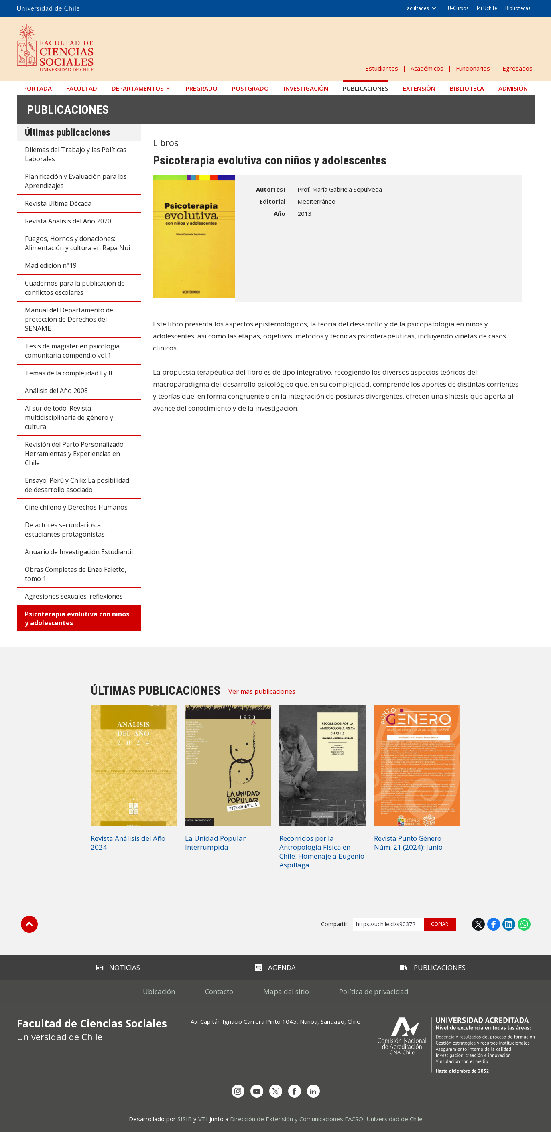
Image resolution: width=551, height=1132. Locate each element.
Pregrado (202, 88)
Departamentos (137, 88)
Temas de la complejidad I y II (68, 373)
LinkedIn (508, 924)
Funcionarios (473, 68)
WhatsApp (524, 924)
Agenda (275, 967)
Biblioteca (467, 88)
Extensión (419, 88)
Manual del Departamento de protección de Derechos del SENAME (69, 319)
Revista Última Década (58, 203)
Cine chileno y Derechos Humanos (76, 507)
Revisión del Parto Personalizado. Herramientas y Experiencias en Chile (75, 453)
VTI (203, 1119)
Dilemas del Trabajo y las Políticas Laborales (75, 154)
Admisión (513, 88)
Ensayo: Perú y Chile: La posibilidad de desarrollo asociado (77, 485)
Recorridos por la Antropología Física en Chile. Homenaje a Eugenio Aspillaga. (321, 851)
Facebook (493, 924)
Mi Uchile (487, 8)
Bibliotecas (518, 8)
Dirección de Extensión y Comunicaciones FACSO (296, 1119)
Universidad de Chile (394, 1119)
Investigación (306, 88)
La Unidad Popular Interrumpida (215, 843)
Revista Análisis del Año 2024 (128, 843)
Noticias (118, 967)
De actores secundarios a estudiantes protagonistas (65, 529)
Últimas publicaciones (67, 132)
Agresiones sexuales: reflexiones (74, 596)
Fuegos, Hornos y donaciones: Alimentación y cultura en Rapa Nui (77, 243)
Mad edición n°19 (51, 265)
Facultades (417, 8)
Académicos (427, 68)
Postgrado (250, 88)
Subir (29, 924)
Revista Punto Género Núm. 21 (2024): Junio (408, 843)
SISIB (184, 1119)
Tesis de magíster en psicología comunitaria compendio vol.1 (72, 351)
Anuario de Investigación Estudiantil (79, 551)
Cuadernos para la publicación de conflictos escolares (75, 288)
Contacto (219, 991)
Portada (37, 88)
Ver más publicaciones (261, 691)
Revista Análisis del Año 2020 (68, 221)
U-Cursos (458, 8)
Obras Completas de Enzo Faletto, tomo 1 (75, 574)
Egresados (517, 68)
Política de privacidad (374, 991)
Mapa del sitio (286, 991)
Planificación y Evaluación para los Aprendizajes (76, 181)
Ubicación (159, 991)
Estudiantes (381, 68)
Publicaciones (365, 88)
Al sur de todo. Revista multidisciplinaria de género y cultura (69, 417)
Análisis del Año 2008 (56, 390)
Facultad (81, 88)
